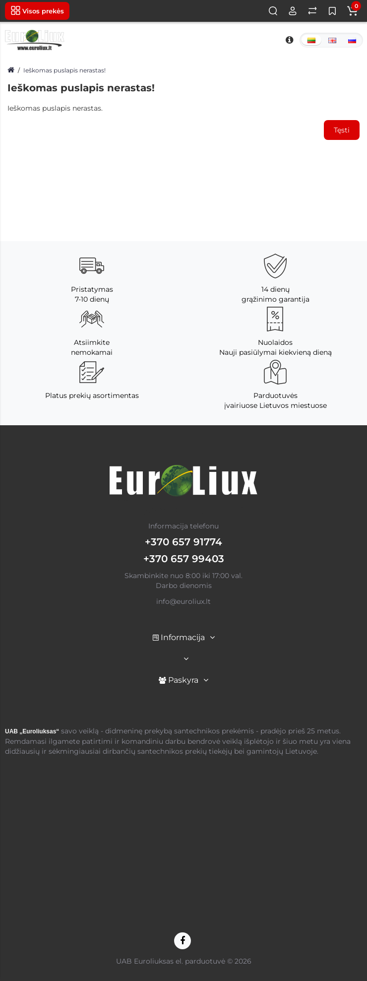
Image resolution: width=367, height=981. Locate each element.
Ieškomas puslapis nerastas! (64, 70)
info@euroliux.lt (183, 601)
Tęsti (342, 130)
